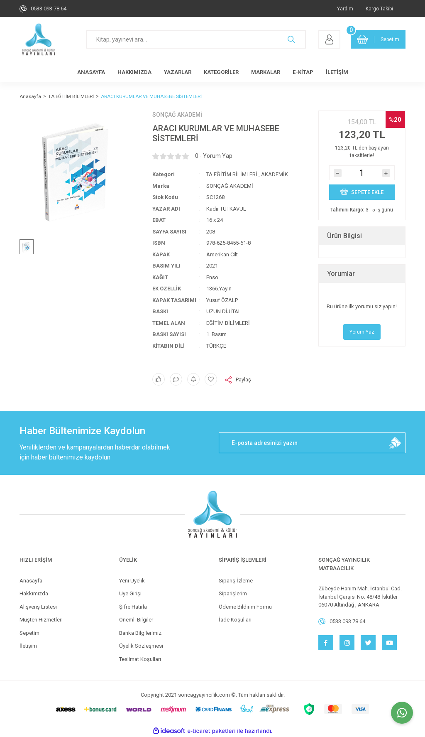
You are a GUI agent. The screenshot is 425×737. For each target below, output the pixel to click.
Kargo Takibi (379, 9)
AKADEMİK (274, 174)
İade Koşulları (235, 620)
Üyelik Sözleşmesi (141, 646)
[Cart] (378, 39)
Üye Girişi (130, 593)
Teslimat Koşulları (140, 659)
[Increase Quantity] (386, 173)
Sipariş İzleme (236, 580)
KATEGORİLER (221, 72)
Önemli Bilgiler (136, 620)
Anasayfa (31, 580)
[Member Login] (329, 39)
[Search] (196, 39)
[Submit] (395, 442)
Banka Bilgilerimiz (140, 633)
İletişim (28, 646)
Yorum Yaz (361, 332)
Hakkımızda (34, 593)
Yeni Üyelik (132, 580)
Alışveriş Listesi (38, 607)
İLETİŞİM (337, 72)
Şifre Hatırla (133, 607)
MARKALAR (265, 72)
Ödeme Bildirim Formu (245, 607)
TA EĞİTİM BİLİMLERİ (231, 174)
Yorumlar (341, 274)
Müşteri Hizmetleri (41, 620)
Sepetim (29, 633)
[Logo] (38, 39)
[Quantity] (362, 172)
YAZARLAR (177, 72)
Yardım (345, 9)
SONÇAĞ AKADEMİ (177, 114)
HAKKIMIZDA (134, 72)
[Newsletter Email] (312, 442)
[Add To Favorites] (211, 379)
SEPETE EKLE (361, 191)
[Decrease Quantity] (338, 173)
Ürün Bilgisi (344, 236)
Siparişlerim (233, 593)
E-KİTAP (303, 72)
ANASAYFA (91, 72)
